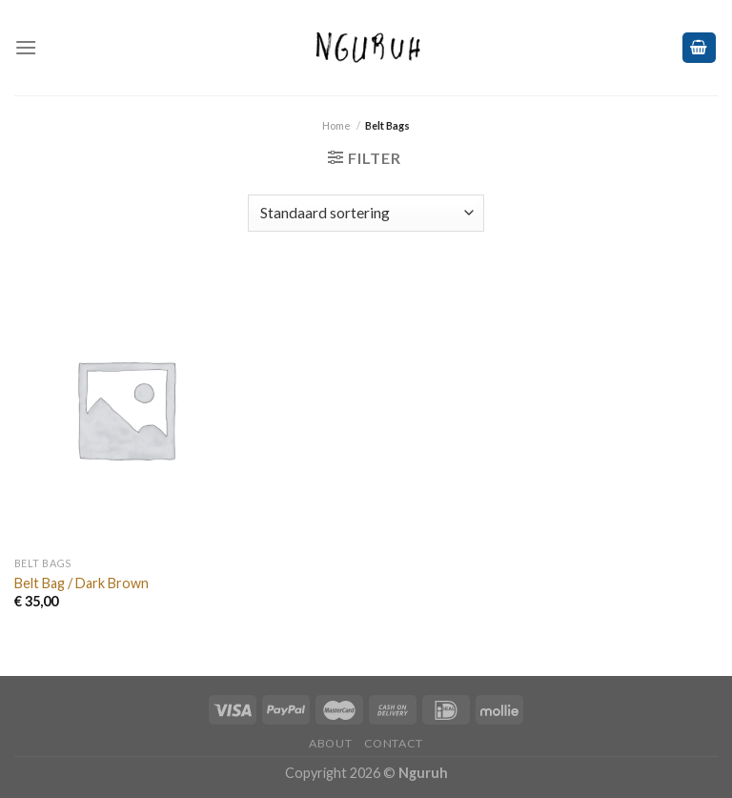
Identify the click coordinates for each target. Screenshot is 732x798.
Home (336, 125)
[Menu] (25, 47)
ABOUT (330, 743)
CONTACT (393, 743)
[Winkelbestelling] (365, 213)
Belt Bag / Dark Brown (81, 583)
